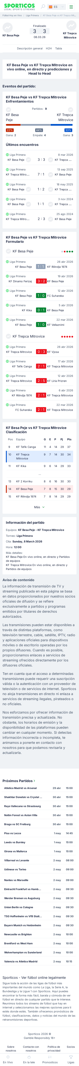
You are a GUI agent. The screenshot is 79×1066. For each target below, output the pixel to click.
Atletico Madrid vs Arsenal (20, 788)
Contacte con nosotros (31, 1048)
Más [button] (39, 507)
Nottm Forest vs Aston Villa (20, 815)
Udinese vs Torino (15, 869)
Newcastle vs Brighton (18, 934)
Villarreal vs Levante (16, 860)
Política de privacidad (54, 1048)
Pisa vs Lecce (12, 833)
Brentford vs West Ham (18, 943)
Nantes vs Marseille (16, 880)
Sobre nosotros (11, 1048)
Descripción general (30, 48)
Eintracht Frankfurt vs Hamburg (23, 889)
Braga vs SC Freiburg (17, 824)
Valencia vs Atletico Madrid (20, 961)
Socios (71, 1046)
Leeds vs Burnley (14, 842)
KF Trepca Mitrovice (65, 117)
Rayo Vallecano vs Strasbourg (22, 806)
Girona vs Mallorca (15, 851)
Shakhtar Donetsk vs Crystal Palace (24, 797)
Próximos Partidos (19, 781)
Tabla (58, 48)
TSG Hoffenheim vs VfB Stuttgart (24, 916)
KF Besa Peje (12, 117)
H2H (49, 48)
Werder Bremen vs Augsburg (22, 898)
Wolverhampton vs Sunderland (23, 952)
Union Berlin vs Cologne (18, 907)
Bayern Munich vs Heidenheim (22, 925)
